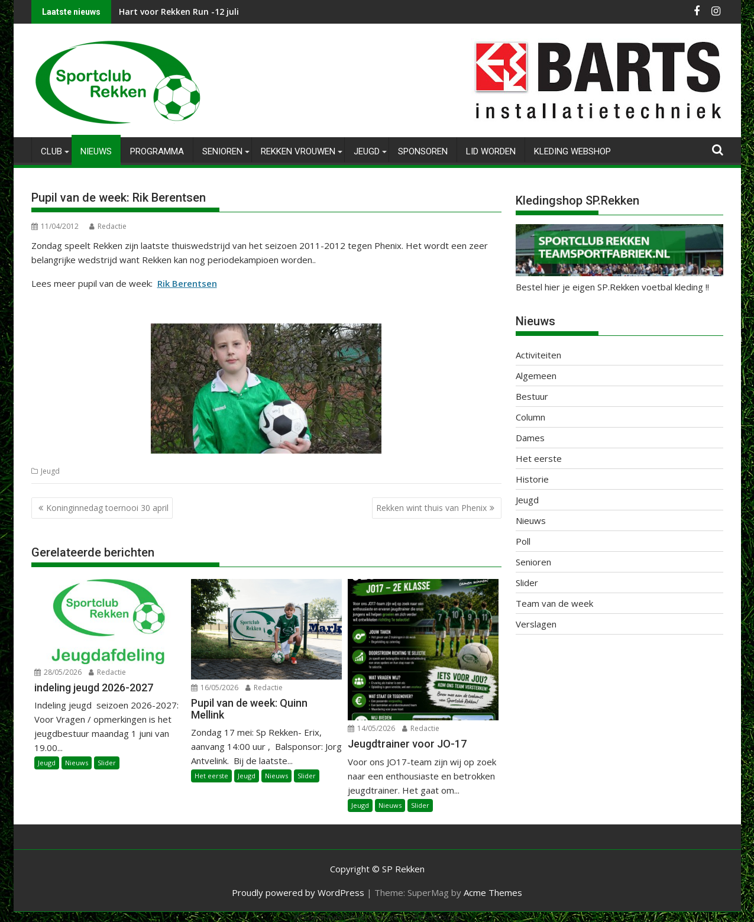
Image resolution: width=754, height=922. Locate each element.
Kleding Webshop (572, 151)
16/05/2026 (214, 687)
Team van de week (554, 603)
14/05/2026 (371, 728)
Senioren (222, 151)
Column (530, 417)
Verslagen (536, 624)
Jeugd (367, 151)
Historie (532, 479)
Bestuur (532, 396)
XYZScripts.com (436, 916)
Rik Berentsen (187, 283)
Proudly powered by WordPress (298, 892)
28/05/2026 (58, 672)
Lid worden (491, 151)
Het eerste (211, 775)
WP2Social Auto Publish (330, 916)
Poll (523, 541)
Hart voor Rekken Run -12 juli (179, 11)
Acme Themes (493, 892)
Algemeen (536, 375)
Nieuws (96, 151)
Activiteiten (538, 355)
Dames (530, 438)
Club (51, 151)
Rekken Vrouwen (298, 151)
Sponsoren (423, 151)
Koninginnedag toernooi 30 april (107, 507)
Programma (157, 151)
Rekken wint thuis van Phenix (431, 507)
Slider (107, 762)
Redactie (108, 226)
